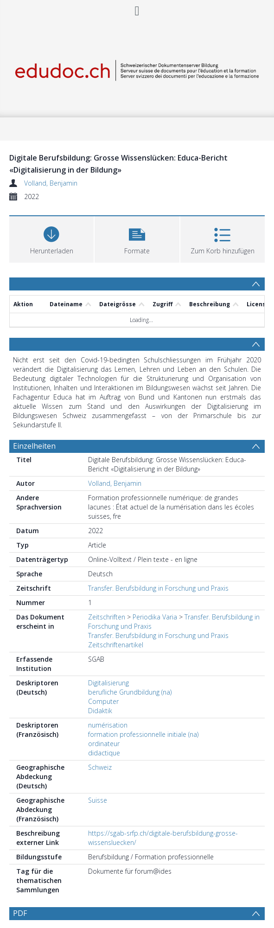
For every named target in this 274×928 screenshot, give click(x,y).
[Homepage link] (137, 68)
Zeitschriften (106, 616)
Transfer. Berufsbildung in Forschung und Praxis (158, 588)
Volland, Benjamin (50, 183)
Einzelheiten (34, 446)
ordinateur (104, 743)
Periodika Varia (155, 616)
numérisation (107, 725)
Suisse (97, 800)
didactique (104, 752)
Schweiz (100, 767)
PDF (20, 913)
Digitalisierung (108, 682)
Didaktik (100, 710)
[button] (137, 238)
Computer (103, 701)
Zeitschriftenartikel (115, 644)
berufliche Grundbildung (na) (130, 692)
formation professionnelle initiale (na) (143, 734)
